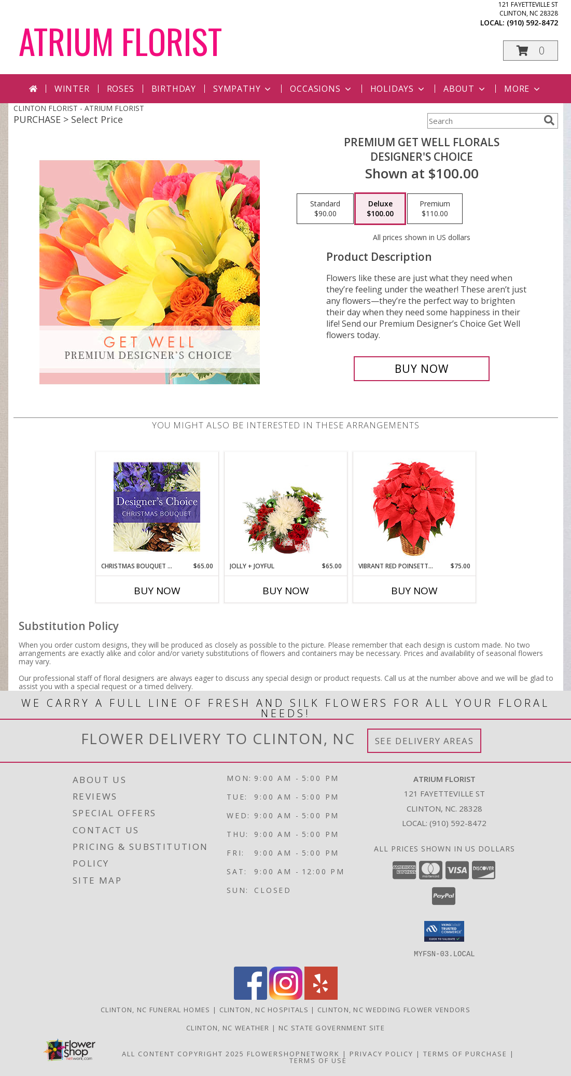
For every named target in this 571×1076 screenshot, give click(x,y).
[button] (530, 50)
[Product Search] (483, 121)
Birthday (173, 88)
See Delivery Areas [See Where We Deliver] (424, 741)
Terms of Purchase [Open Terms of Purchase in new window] (465, 1053)
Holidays (398, 88)
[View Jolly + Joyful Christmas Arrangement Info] (285, 506)
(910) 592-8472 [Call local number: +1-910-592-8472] (532, 22)
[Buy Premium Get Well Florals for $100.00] (422, 368)
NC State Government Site (331, 1027)
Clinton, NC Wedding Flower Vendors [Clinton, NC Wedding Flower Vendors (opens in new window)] (393, 1009)
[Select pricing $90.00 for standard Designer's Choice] (325, 209)
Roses (120, 88)
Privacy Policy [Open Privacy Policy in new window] (381, 1053)
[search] (549, 120)
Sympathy (243, 88)
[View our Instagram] (285, 996)
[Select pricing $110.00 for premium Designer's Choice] (435, 209)
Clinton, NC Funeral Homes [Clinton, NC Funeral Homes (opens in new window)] (156, 1009)
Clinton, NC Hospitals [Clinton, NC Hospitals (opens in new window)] (264, 1009)
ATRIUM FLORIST (120, 41)
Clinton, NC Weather (228, 1027)
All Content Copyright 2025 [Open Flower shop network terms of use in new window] (183, 1053)
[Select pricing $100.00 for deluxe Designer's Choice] (380, 209)
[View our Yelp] (321, 996)
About (465, 88)
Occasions (321, 88)
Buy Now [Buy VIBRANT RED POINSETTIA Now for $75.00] (414, 590)
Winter (72, 88)
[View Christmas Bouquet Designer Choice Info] (157, 507)
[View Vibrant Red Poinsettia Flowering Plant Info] (414, 507)
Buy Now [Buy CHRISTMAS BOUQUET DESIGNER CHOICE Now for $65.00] (157, 590)
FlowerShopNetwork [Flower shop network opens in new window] (293, 1053)
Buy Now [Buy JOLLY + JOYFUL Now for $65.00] (285, 590)
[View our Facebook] (250, 996)
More (523, 88)
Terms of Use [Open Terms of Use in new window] (318, 1060)
